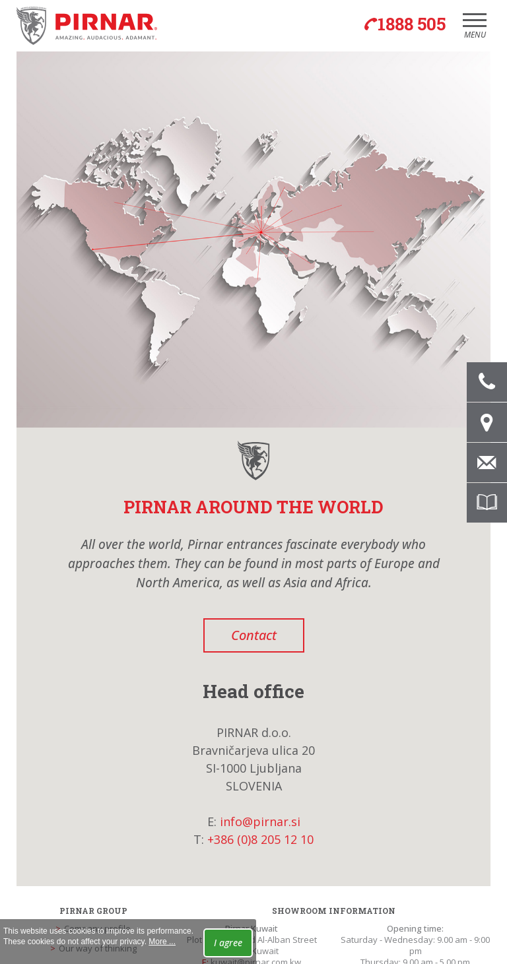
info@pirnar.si (260, 821)
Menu (475, 30)
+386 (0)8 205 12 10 (260, 839)
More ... (162, 941)
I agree (228, 942)
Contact (254, 635)
